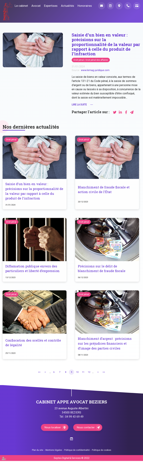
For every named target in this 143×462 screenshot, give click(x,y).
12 (89, 373)
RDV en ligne (136, 231)
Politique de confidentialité (77, 451)
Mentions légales (53, 451)
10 (77, 373)
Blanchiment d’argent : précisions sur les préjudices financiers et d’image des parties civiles (105, 344)
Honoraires (84, 5)
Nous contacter (86, 428)
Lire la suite (79, 104)
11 (83, 373)
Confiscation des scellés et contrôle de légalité (34, 343)
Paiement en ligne (136, 6)
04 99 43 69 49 (74, 417)
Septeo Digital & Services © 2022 (71, 459)
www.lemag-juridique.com (95, 70)
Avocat (35, 5)
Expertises (49, 5)
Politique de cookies (101, 451)
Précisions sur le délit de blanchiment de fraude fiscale (102, 269)
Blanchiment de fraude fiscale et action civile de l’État (104, 189)
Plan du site (37, 451)
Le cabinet (20, 5)
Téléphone (127, 6)
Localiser (118, 6)
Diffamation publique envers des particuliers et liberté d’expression (33, 269)
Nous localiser (52, 428)
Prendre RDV (109, 6)
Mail (100, 6)
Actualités (66, 5)
